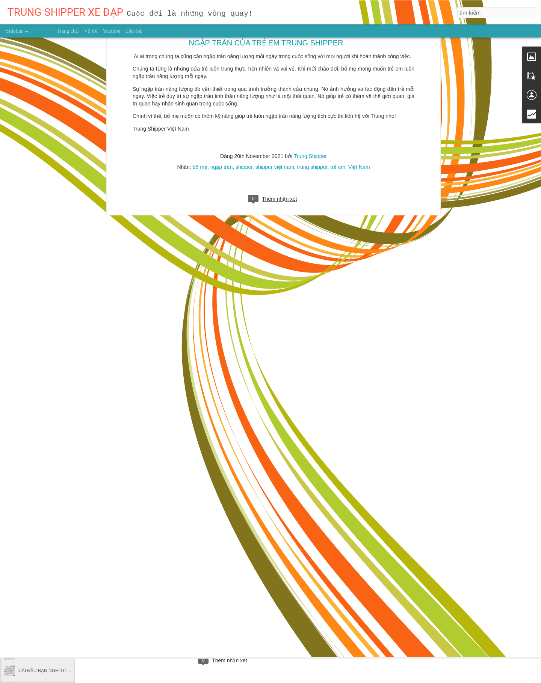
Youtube (111, 31)
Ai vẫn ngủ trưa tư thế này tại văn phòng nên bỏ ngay (72, 620)
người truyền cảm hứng (191, 629)
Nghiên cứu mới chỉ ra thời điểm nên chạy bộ (63, 586)
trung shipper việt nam (272, 629)
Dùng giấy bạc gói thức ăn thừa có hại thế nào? (66, 518)
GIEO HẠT (29, 468)
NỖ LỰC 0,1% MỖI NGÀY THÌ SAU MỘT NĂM (65, 451)
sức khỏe (232, 629)
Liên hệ (133, 31)
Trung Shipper (246, 618)
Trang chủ (68, 31)
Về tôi (90, 31)
